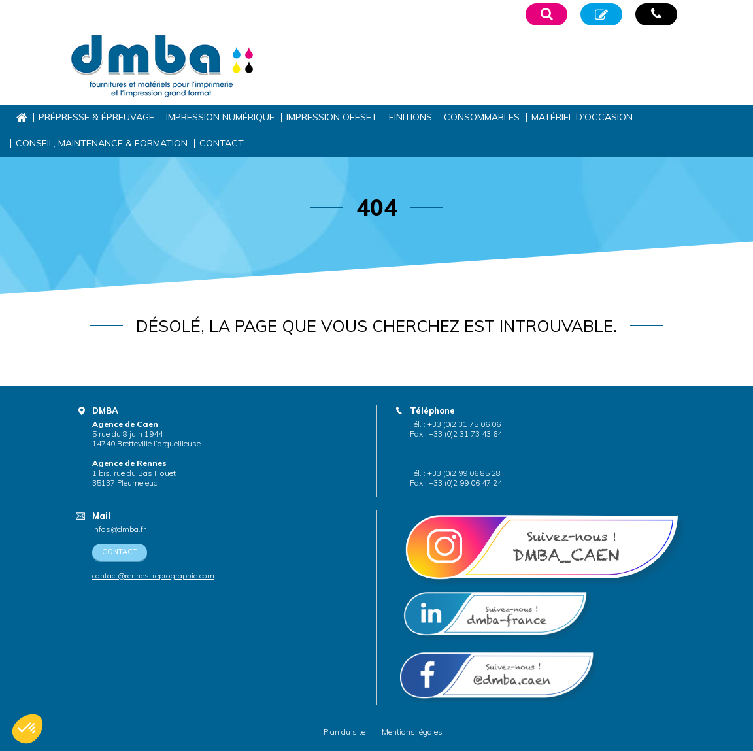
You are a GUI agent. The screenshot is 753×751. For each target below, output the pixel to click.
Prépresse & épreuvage (96, 117)
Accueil (21, 117)
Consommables (482, 117)
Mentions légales (412, 732)
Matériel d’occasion (582, 117)
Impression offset (331, 117)
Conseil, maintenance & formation (102, 143)
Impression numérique (220, 117)
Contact (221, 143)
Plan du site (344, 732)
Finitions (410, 117)
